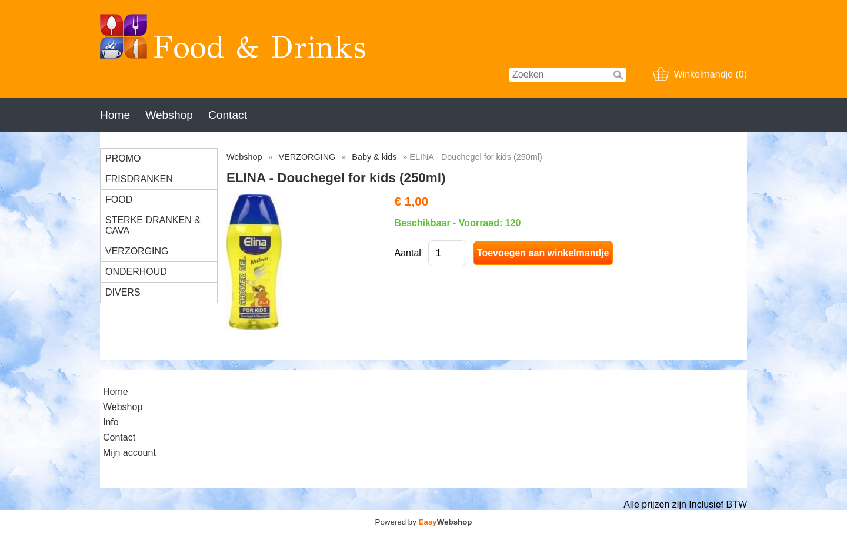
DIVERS (123, 292)
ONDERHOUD (136, 272)
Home (115, 115)
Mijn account (129, 453)
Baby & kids (374, 157)
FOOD (118, 199)
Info (111, 422)
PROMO (123, 158)
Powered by (423, 522)
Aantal (407, 253)
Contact (227, 115)
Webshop (169, 115)
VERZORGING (137, 251)
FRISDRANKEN (139, 179)
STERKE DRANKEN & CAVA (153, 225)
